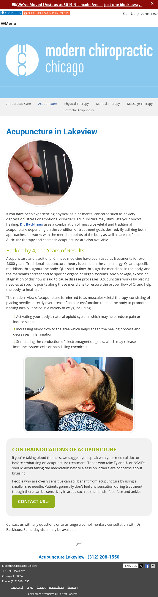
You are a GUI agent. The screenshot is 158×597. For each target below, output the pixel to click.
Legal (30, 587)
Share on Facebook (147, 566)
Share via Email (153, 566)
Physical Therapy (76, 104)
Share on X (141, 566)
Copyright (17, 587)
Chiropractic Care (18, 104)
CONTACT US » (33, 501)
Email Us (131, 565)
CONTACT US (11, 13)
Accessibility (56, 587)
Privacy (41, 587)
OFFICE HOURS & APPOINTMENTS (46, 13)
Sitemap (72, 587)
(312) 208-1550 (147, 14)
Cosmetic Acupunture (79, 110)
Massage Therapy (140, 104)
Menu (8, 23)
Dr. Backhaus (31, 224)
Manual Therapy (108, 104)
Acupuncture (47, 104)
